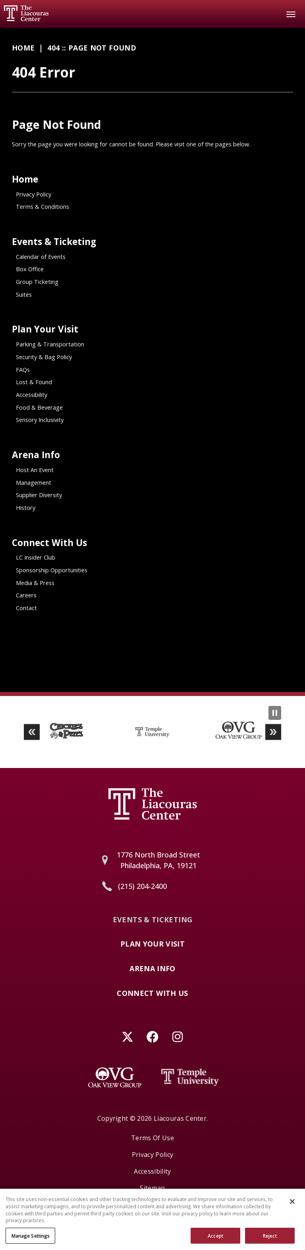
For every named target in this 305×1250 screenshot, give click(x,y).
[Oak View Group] (115, 1077)
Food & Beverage (39, 407)
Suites (24, 294)
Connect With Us (49, 543)
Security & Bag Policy (44, 357)
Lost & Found (34, 382)
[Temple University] (190, 1077)
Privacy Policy (33, 194)
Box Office (30, 269)
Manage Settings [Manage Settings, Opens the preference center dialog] (31, 1239)
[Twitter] (128, 1037)
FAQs (23, 369)
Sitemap (152, 1188)
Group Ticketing (37, 282)
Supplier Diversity (39, 495)
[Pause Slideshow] (274, 713)
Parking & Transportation (50, 344)
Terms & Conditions (42, 206)
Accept (215, 1239)
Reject (270, 1239)
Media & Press (35, 583)
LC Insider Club (35, 557)
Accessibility (31, 395)
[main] (152, 360)
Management (33, 482)
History (25, 507)
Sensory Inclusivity (40, 420)
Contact (26, 608)
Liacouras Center (26, 13)
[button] (32, 732)
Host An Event (35, 470)
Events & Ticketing (54, 241)
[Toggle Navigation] (291, 14)
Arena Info (36, 455)
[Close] (292, 1206)
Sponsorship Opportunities (51, 570)
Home (23, 47)
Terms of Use (152, 1137)
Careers (26, 595)
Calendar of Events (41, 256)
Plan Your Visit (45, 329)
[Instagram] (178, 1037)
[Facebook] (153, 1037)
